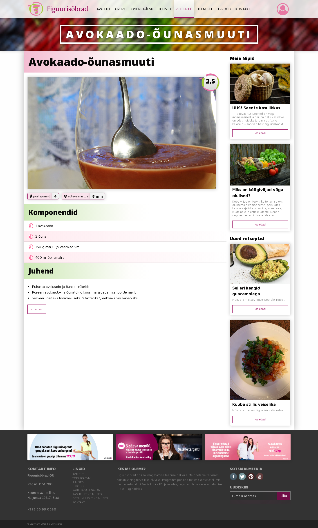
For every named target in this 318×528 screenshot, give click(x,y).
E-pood (78, 486)
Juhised (78, 482)
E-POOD (224, 9)
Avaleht (78, 474)
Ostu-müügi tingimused (90, 498)
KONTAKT (243, 9)
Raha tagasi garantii (87, 490)
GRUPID (121, 9)
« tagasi (37, 309)
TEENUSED (205, 9)
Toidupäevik (81, 478)
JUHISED (165, 9)
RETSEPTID (184, 9)
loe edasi (260, 133)
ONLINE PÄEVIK (142, 9)
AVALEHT (103, 9)
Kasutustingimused (87, 494)
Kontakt (78, 502)
